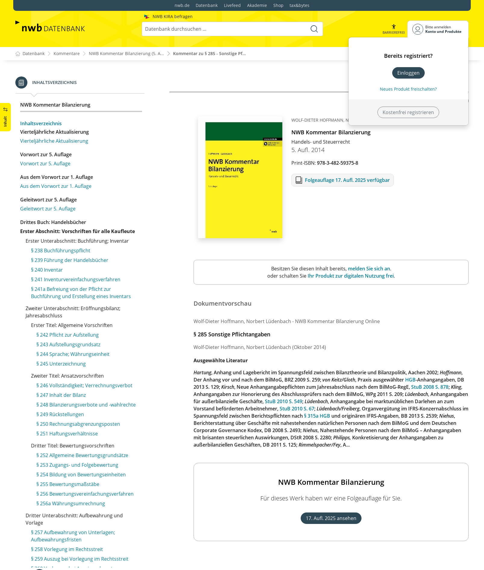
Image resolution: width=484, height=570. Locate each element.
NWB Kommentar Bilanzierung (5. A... (126, 54)
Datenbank (207, 5)
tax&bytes (299, 5)
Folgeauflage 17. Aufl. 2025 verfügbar (347, 180)
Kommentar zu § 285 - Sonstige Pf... (209, 54)
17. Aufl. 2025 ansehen (331, 518)
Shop (278, 5)
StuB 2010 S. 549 (283, 401)
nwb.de (182, 5)
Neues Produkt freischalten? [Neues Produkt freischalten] (408, 89)
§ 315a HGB (317, 416)
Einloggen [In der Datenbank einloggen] (408, 73)
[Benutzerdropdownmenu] (438, 29)
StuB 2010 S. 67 (297, 408)
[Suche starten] (314, 29)
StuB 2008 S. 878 (429, 387)
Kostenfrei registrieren (408, 112)
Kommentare (67, 54)
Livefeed (232, 5)
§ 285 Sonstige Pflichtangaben (70, 105)
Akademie (257, 5)
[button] (393, 29)
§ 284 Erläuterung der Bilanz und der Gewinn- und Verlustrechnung (87, 92)
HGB (410, 379)
